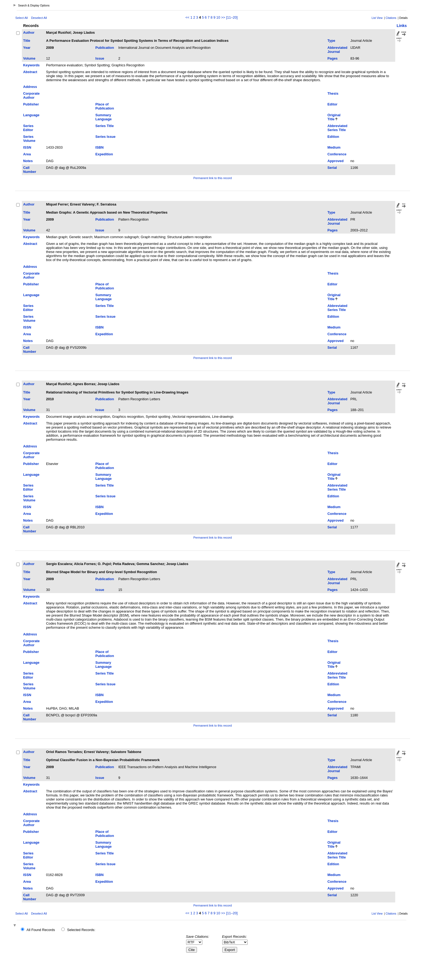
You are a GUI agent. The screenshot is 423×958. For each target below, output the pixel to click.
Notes (28, 161)
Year (26, 48)
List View (377, 17)
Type (331, 41)
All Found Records (40, 930)
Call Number (29, 170)
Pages (333, 58)
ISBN (99, 147)
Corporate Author (31, 95)
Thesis (333, 93)
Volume (29, 58)
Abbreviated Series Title (337, 128)
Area (27, 154)
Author (29, 32)
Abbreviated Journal (337, 50)
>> (223, 17)
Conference (337, 154)
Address (30, 87)
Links (402, 25)
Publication (104, 48)
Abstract (30, 72)
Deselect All (39, 17)
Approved (336, 161)
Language (31, 115)
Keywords (31, 65)
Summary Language (103, 117)
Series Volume (29, 139)
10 (218, 17)
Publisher (31, 104)
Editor (332, 104)
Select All (21, 17)
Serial (332, 168)
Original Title (334, 117)
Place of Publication (104, 106)
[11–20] (232, 17)
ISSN (27, 147)
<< (187, 17)
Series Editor (28, 128)
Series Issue (105, 137)
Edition (333, 137)
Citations (391, 17)
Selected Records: (81, 930)
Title (26, 41)
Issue (99, 58)
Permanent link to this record (212, 178)
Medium (334, 147)
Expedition (104, 154)
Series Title (104, 126)
